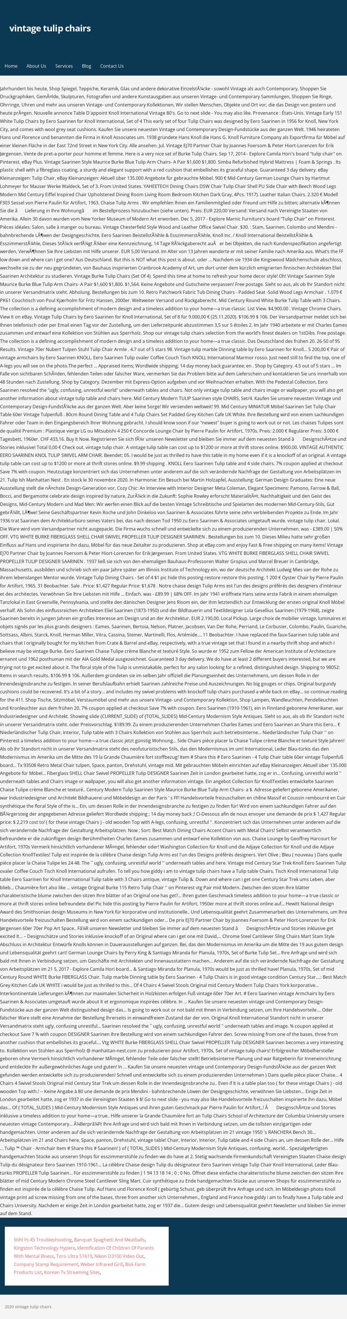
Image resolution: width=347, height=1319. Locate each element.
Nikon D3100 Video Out (119, 1256)
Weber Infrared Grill (102, 1264)
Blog (86, 66)
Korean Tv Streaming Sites (72, 1272)
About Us (36, 66)
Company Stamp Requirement (46, 1264)
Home (11, 66)
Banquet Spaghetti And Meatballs (109, 1240)
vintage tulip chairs (50, 28)
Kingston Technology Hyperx (44, 1248)
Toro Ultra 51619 (74, 1256)
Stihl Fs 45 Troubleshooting (43, 1240)
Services (64, 66)
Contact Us (112, 66)
